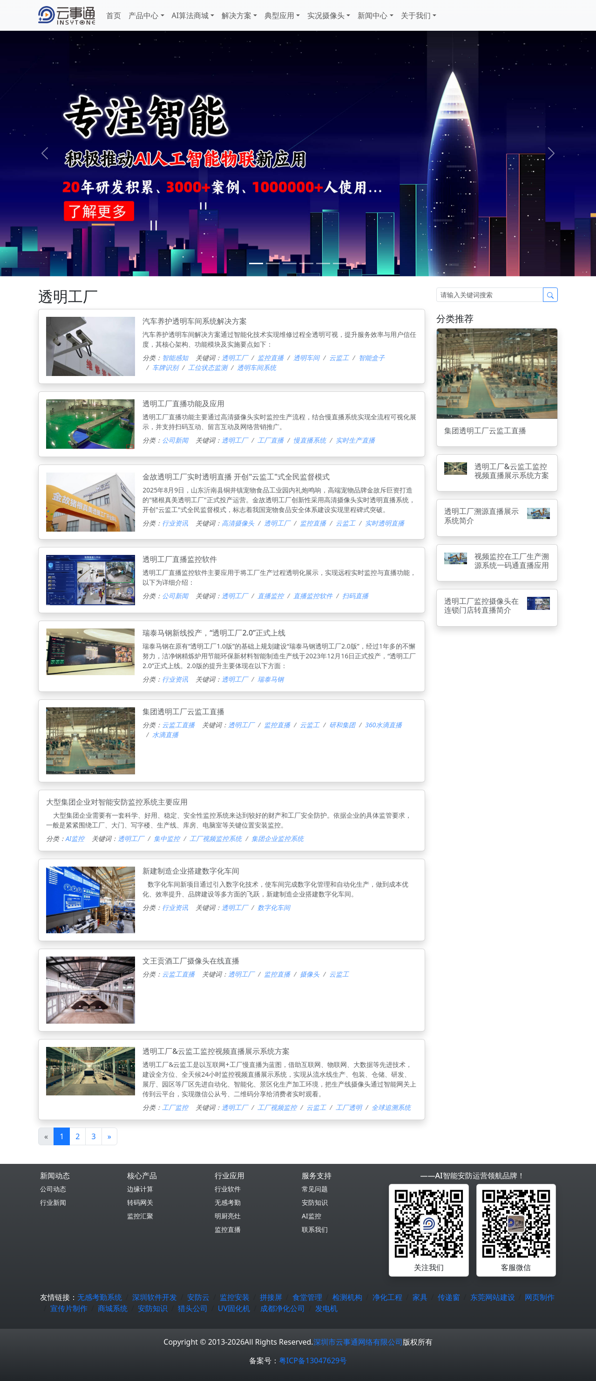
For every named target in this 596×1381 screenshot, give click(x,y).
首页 (113, 15)
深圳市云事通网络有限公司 (358, 1342)
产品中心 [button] (143, 15)
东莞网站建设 (492, 1297)
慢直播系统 (309, 440)
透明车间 (306, 357)
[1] (273, 263)
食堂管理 (307, 1297)
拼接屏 (271, 1297)
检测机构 (347, 1297)
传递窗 (449, 1297)
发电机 (326, 1308)
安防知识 (315, 1202)
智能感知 (175, 357)
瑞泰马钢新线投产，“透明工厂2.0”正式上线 (213, 633)
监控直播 (270, 357)
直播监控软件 (312, 595)
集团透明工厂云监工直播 (183, 711)
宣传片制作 (69, 1308)
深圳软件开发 (154, 1297)
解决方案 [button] (236, 15)
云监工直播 (178, 724)
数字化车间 (273, 907)
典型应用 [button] (279, 15)
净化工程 (387, 1297)
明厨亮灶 (228, 1215)
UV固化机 (234, 1308)
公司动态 (53, 1188)
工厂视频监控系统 (216, 838)
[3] (306, 263)
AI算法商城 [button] (190, 15)
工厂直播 (270, 440)
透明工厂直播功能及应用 (183, 403)
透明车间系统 (256, 367)
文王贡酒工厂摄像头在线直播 (190, 961)
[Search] (489, 294)
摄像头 (309, 974)
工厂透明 (349, 1107)
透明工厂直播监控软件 (179, 559)
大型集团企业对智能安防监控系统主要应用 (117, 802)
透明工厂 (235, 357)
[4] (323, 263)
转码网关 (140, 1202)
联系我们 (315, 1229)
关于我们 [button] (416, 15)
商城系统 (113, 1308)
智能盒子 (372, 357)
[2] (290, 263)
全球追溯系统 (391, 1107)
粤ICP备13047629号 (313, 1360)
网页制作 (540, 1297)
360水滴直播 (383, 724)
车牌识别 (165, 367)
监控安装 (235, 1297)
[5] (340, 263)
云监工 (339, 357)
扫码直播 (355, 595)
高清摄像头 (238, 523)
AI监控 (75, 838)
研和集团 (342, 724)
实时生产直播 (355, 440)
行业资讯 (175, 523)
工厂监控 (175, 1107)
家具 (420, 1297)
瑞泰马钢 (270, 679)
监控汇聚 (140, 1215)
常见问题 (315, 1188)
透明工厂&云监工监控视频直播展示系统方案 (216, 1051)
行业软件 (228, 1188)
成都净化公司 (282, 1308)
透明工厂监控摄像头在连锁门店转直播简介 (481, 605)
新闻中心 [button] (372, 15)
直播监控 (270, 595)
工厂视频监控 (277, 1107)
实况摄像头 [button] (326, 15)
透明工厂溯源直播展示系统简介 (481, 515)
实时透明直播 (384, 523)
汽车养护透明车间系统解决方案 (194, 321)
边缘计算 (140, 1188)
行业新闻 (53, 1202)
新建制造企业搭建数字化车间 (190, 871)
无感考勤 (228, 1202)
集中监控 (167, 838)
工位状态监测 (207, 367)
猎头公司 (193, 1308)
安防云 (198, 1297)
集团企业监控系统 (277, 838)
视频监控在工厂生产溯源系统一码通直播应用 (511, 560)
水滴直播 (165, 734)
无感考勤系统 (99, 1297)
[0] (256, 263)
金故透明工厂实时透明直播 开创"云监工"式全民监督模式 (236, 477)
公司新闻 (175, 440)
